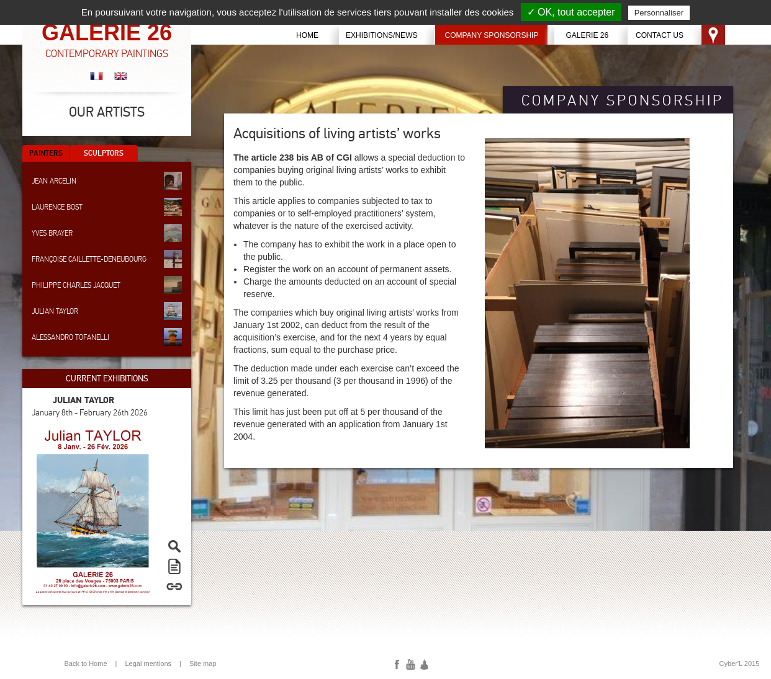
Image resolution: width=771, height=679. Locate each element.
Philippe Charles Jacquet (107, 285)
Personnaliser (659, 12)
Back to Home (85, 663)
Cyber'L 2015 (739, 663)
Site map (202, 663)
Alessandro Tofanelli (107, 337)
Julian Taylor (107, 311)
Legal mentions (148, 663)
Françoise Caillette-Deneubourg (107, 259)
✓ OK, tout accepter (571, 12)
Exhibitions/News (381, 35)
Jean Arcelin (107, 181)
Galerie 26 (587, 35)
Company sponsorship (491, 35)
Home (307, 35)
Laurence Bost (107, 207)
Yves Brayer (107, 233)
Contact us (659, 35)
